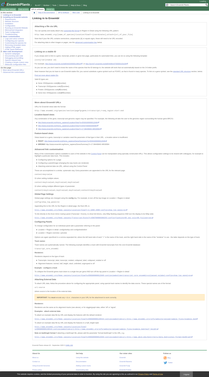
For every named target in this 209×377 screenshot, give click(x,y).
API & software (37, 9)
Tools (54, 5)
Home (34, 12)
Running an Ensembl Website (16, 28)
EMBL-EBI (69, 345)
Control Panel (96, 154)
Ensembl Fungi (125, 366)
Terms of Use (158, 374)
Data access (23, 9)
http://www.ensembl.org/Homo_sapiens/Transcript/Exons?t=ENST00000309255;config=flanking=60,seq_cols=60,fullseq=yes (93, 218)
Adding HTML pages (13, 47)
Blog (85, 5)
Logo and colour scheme (14, 39)
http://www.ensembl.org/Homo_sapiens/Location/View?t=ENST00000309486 (67, 126)
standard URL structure (182, 71)
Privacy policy (37, 370)
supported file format (72, 31)
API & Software (63, 12)
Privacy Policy (143, 374)
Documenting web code (14, 56)
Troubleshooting (11, 34)
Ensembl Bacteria (126, 361)
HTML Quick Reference (14, 49)
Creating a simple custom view (16, 62)
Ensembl (123, 357)
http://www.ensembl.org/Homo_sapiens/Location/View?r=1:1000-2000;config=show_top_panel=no (80, 210)
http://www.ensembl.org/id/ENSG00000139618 (63, 64)
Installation (9, 24)
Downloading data (82, 370)
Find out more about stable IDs (46, 75)
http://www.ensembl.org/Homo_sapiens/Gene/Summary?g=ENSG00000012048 (74, 141)
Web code (76, 12)
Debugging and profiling (14, 58)
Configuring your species (14, 41)
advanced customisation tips (86, 42)
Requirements (10, 19)
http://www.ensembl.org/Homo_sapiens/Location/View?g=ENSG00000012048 (68, 123)
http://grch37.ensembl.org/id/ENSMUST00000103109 (105, 64)
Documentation (81, 361)
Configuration (10, 26)
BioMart (46, 5)
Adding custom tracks (83, 366)
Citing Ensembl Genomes (41, 366)
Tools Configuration (12, 32)
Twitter (170, 362)
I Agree (186, 374)
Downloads (63, 5)
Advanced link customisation (14, 72)
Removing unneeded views (15, 45)
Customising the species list (15, 43)
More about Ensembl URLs (13, 70)
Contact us (36, 361)
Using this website (8, 9)
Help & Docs (75, 5)
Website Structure (12, 21)
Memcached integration (14, 30)
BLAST (38, 5)
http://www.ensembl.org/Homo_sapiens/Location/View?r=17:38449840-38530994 (69, 129)
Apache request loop (13, 60)
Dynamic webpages (12, 54)
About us (50, 9)
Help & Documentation (46, 12)
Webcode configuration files (15, 64)
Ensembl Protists (125, 370)
